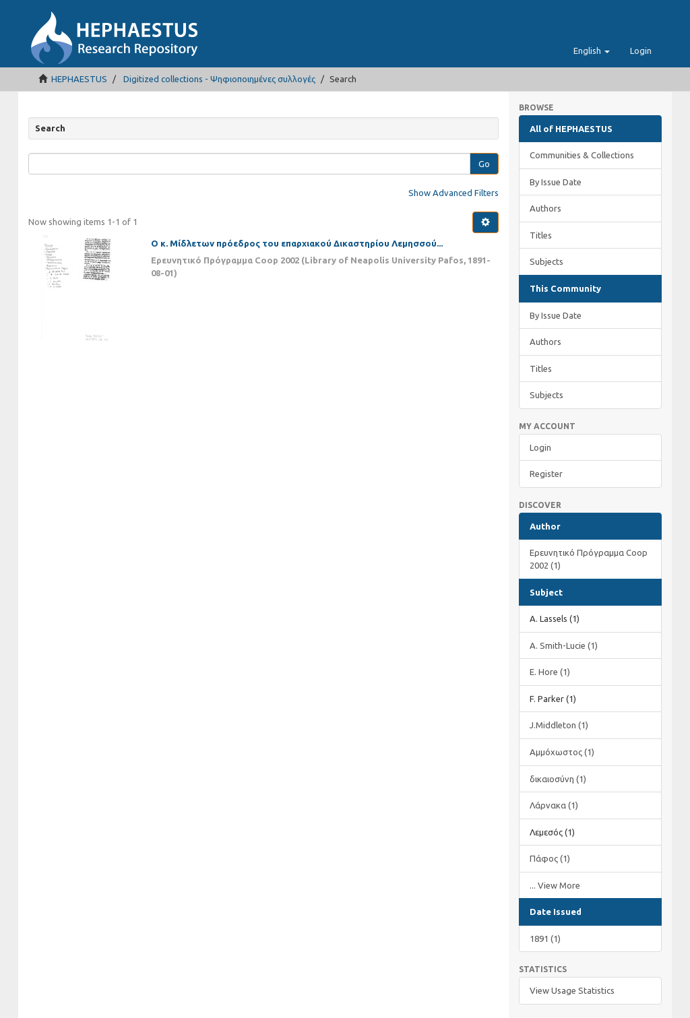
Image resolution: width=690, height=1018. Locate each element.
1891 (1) (545, 938)
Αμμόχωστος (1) (562, 752)
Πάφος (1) (550, 858)
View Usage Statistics (572, 990)
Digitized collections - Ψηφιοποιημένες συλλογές (219, 79)
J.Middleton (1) (559, 725)
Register (546, 473)
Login (540, 447)
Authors (545, 208)
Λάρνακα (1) (554, 805)
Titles (541, 235)
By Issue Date (556, 182)
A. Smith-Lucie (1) (564, 645)
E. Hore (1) (550, 671)
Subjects (546, 261)
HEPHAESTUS (79, 79)
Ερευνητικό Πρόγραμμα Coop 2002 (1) (589, 559)
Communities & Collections (582, 155)
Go (484, 163)
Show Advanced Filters (453, 192)
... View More (555, 885)
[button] (591, 50)
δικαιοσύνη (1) (558, 779)
